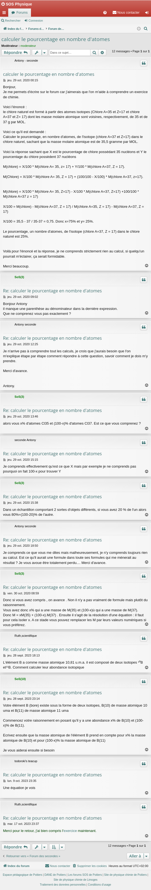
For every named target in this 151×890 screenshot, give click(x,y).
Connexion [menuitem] (148, 14)
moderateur (28, 45)
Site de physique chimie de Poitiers (125, 874)
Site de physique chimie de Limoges (75, 879)
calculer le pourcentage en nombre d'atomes (55, 39)
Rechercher (13, 20)
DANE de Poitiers (55, 874)
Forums (22, 13)
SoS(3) (19, 277)
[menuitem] (105, 12)
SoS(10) (20, 679)
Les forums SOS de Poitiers (85, 874)
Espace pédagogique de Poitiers (22, 874)
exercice (70, 831)
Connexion (36, 20)
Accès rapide (5, 14)
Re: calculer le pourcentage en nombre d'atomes (52, 290)
